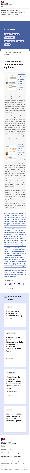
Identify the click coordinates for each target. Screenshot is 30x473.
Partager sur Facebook (5, 284)
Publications (20, 41)
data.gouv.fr (16, 456)
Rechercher (24, 1)
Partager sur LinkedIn (14, 284)
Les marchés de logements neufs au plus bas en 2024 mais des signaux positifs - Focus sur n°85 (21, 81)
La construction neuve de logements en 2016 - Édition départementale (15, 266)
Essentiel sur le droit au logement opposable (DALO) (14, 313)
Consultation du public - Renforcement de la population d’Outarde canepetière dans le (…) (14, 344)
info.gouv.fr (4, 453)
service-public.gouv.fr (16, 453)
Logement (7, 34)
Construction (15, 34)
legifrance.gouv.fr (6, 456)
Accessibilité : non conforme (7, 463)
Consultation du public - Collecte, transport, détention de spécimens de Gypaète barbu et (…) (14, 382)
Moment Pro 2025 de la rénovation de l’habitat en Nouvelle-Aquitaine (15, 417)
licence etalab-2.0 (5, 470)
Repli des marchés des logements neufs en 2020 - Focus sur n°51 (15, 223)
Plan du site (3, 461)
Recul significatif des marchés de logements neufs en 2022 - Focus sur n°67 (15, 215)
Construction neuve (9, 37)
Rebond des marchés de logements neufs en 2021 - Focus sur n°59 (15, 219)
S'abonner (9, 288)
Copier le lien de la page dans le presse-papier (23, 284)
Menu (27, 1)
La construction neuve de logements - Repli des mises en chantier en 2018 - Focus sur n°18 (15, 253)
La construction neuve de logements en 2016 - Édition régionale (15, 270)
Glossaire (10, 461)
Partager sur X (10, 284)
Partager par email (18, 284)
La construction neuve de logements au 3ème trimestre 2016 (15, 274)
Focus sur (7, 44)
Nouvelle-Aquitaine (9, 41)
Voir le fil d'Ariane (5, 18)
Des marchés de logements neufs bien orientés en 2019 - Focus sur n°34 (15, 249)
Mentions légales (16, 461)
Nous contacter (18, 463)
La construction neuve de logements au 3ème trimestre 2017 (15, 263)
